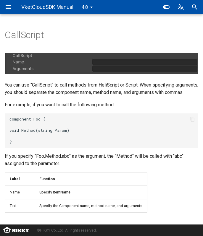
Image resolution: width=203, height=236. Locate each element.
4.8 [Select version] (85, 7)
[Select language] (180, 7)
